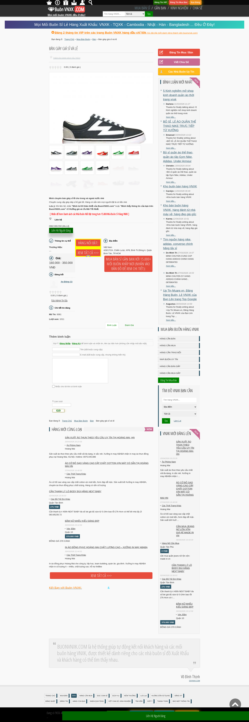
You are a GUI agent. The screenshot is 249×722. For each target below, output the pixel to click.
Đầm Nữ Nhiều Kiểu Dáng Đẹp (82, 521)
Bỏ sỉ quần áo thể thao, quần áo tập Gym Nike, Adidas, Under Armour (178, 157)
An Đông (67, 281)
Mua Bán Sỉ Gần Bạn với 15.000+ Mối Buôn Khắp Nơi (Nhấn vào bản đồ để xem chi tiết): (128, 264)
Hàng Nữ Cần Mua (170, 543)
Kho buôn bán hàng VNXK (180, 186)
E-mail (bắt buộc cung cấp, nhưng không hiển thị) (102, 355)
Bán (74, 696)
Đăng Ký (76, 343)
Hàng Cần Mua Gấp (170, 373)
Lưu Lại (143, 696)
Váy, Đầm (71, 528)
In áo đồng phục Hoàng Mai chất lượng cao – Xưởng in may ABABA (106, 547)
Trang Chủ (50, 696)
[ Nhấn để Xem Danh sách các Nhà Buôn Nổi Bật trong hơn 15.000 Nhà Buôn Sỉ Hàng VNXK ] (89, 214)
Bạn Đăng (195, 2)
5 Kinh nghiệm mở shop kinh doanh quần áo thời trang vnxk (178, 95)
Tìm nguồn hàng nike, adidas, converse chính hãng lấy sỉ (178, 244)
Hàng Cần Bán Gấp (170, 366)
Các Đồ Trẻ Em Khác (60, 499)
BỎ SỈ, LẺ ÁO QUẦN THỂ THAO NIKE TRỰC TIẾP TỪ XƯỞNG (179, 126)
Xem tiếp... (171, 117)
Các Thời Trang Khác (76, 474)
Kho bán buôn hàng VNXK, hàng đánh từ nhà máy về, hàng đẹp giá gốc (179, 210)
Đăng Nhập (65, 343)
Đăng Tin (64, 701)
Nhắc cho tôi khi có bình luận (68, 386)
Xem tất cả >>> (88, 252)
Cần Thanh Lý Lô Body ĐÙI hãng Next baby (75, 491)
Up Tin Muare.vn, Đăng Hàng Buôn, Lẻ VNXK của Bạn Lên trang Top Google (180, 295)
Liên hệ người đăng (61, 231)
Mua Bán (63, 696)
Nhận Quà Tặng (97, 701)
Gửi (58, 410)
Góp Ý (149, 701)
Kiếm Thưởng (130, 696)
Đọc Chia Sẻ (102, 696)
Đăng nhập (50, 701)
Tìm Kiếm (138, 701)
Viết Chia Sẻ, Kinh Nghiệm (119, 701)
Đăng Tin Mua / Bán (181, 52)
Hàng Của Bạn (79, 701)
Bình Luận (112, 325)
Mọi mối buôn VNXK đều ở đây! (66, 13)
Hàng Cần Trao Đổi (170, 352)
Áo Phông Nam (74, 445)
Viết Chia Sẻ (181, 62)
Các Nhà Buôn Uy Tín (181, 71)
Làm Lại (177, 421)
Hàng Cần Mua (168, 345)
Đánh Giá (129, 325)
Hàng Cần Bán (167, 338)
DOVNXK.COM (194, 681)
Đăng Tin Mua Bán (178, 2)
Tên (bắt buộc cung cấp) (91, 349)
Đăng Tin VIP (161, 2)
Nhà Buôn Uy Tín (169, 359)
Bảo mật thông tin (181, 701)
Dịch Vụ (115, 696)
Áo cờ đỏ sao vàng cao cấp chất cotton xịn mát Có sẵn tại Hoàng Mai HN (106, 465)
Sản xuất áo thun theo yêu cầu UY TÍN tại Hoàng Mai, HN (100, 437)
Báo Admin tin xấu (59, 300)
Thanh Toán (162, 701)
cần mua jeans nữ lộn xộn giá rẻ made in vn (185, 531)
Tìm (149, 14)
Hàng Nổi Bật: (88, 242)
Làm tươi (58, 401)
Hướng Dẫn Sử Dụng (160, 696)
